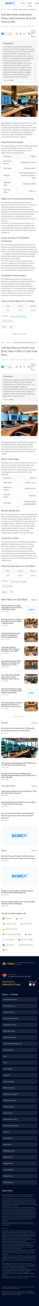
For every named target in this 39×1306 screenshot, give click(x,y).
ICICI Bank (5, 123)
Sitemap (14, 994)
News (8, 9)
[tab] (23, 3)
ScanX (3, 9)
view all (33, 600)
